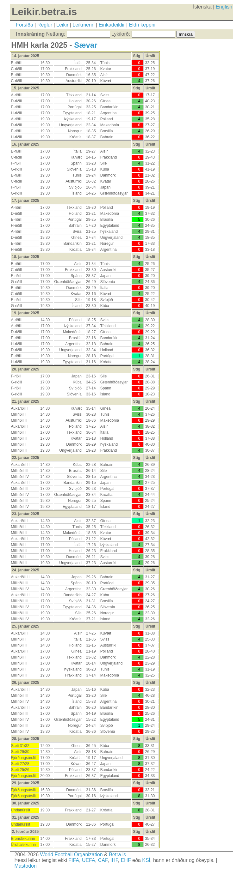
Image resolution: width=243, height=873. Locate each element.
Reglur (44, 24)
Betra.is (117, 854)
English (224, 6)
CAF (103, 860)
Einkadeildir (112, 24)
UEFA (88, 860)
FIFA (73, 860)
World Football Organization (71, 854)
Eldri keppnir (143, 24)
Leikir (62, 24)
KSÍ (146, 860)
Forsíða (24, 24)
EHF (126, 860)
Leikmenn (83, 24)
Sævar (85, 45)
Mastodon (26, 866)
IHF (114, 860)
